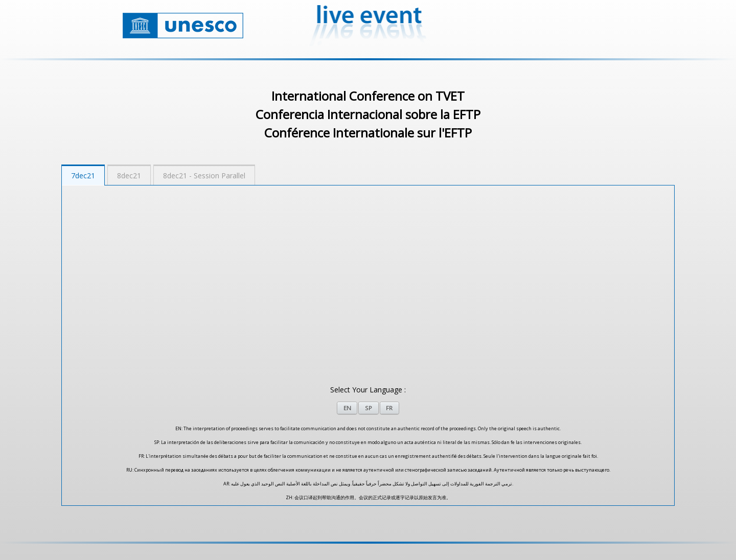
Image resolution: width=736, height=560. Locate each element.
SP (368, 408)
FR (389, 408)
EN (347, 408)
